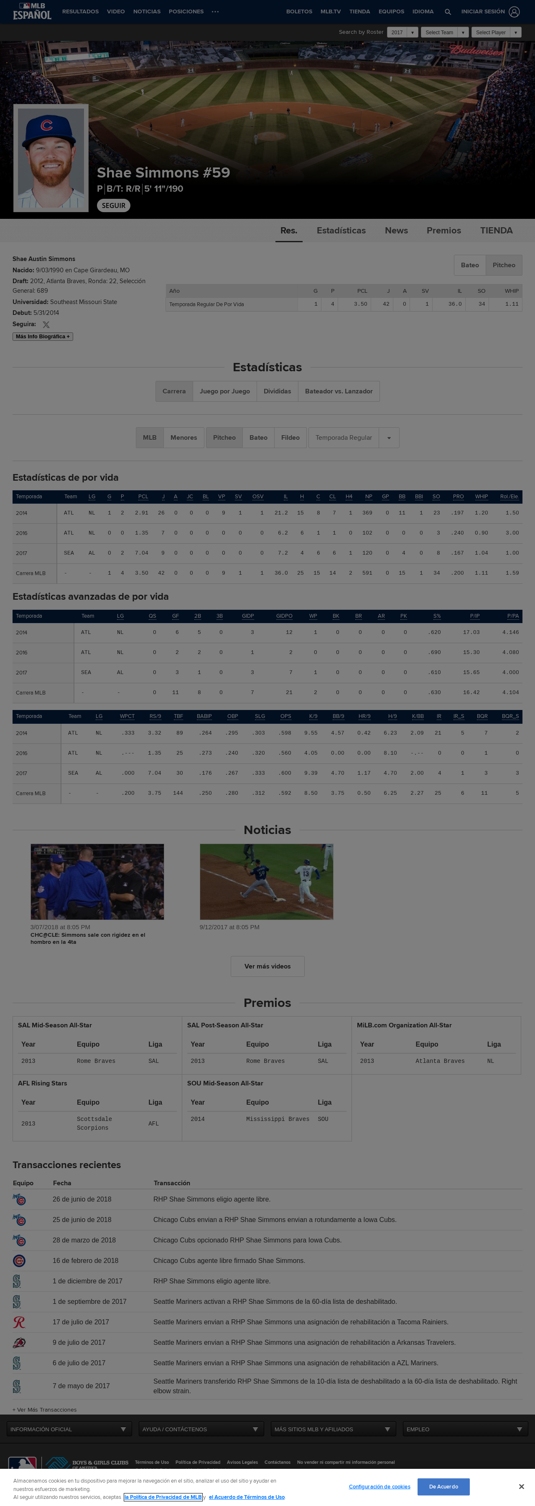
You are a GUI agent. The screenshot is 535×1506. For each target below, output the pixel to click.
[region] (267, 1487)
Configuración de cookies (379, 1486)
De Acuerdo (443, 1486)
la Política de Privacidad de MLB (163, 1497)
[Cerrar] (521, 1486)
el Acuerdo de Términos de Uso (247, 1497)
